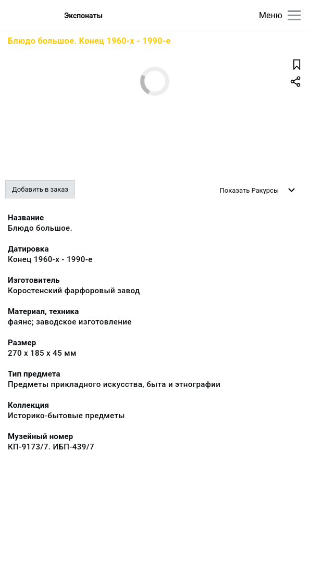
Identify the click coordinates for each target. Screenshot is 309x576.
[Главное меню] (294, 15)
